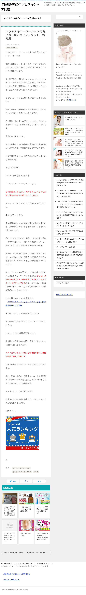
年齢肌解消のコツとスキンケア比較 (74, 118)
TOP (18, 563)
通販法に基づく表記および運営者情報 (16, 574)
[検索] (69, 17)
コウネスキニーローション (21, 468)
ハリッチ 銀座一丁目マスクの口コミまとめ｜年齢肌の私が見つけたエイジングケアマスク (70, 182)
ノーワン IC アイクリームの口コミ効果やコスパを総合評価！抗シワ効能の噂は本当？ (74, 153)
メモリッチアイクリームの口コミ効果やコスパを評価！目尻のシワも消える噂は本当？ (9, 511)
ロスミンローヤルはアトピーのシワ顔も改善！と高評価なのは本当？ (14, 552)
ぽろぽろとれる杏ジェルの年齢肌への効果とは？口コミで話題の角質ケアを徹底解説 (74, 164)
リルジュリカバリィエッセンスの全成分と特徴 (25, 509)
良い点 (36, 472)
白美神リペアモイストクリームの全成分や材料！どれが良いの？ (39, 552)
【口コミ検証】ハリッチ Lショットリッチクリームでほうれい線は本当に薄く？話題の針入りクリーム (70, 204)
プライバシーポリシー (11, 579)
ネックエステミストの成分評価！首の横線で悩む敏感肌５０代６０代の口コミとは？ (70, 255)
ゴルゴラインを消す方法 (25, 534)
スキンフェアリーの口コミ (66, 247)
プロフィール (71, 100)
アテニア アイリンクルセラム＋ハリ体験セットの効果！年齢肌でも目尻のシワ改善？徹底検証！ (70, 265)
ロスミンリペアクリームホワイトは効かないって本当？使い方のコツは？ (9, 537)
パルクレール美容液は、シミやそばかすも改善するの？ (42, 510)
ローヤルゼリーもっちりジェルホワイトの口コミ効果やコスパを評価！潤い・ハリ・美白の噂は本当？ (74, 142)
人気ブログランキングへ (64, 295)
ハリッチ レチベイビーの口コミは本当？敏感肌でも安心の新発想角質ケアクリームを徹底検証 (70, 193)
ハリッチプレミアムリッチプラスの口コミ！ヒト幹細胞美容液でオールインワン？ (74, 131)
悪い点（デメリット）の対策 (22, 472)
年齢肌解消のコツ (12, 47)
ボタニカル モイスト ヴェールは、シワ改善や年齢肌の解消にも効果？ (42, 536)
